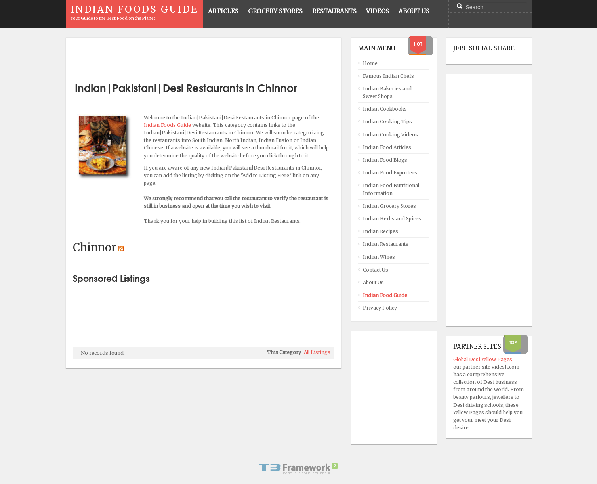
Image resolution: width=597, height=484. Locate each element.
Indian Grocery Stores (389, 206)
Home (370, 63)
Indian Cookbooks (385, 109)
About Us (373, 282)
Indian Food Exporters (390, 173)
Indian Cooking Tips (387, 121)
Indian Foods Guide (168, 125)
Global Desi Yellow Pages (483, 359)
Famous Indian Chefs (388, 76)
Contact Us (375, 270)
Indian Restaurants (385, 244)
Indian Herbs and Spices (392, 219)
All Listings (317, 352)
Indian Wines (379, 257)
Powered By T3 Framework (298, 468)
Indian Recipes (380, 231)
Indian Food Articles (387, 147)
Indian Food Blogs (385, 160)
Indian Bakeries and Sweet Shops (387, 92)
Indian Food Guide (385, 295)
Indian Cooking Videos (390, 135)
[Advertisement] (203, 57)
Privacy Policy (380, 308)
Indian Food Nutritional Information (391, 189)
